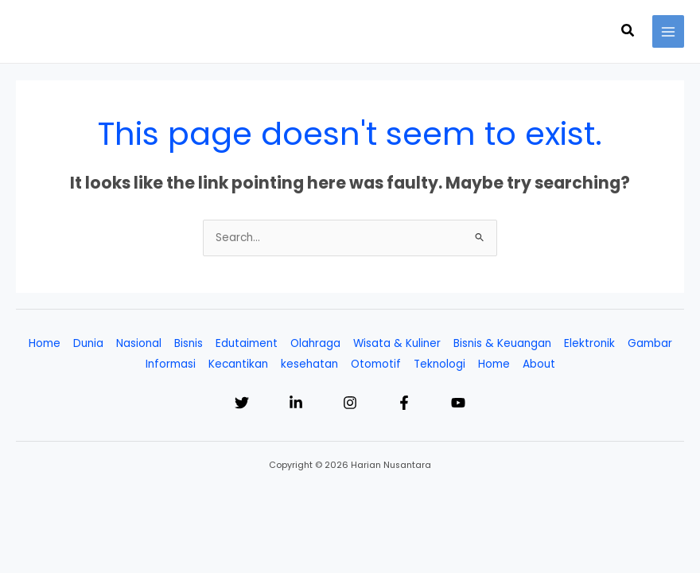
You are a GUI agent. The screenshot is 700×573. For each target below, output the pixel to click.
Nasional (138, 343)
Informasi (171, 364)
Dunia (88, 343)
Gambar (650, 343)
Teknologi (439, 364)
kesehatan (309, 364)
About (539, 364)
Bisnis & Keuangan (502, 343)
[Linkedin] (296, 403)
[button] (628, 32)
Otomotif (376, 364)
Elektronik (589, 343)
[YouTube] (458, 403)
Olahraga (315, 343)
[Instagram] (350, 403)
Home (44, 343)
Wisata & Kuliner (397, 343)
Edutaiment (247, 343)
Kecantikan (238, 364)
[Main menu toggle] (668, 31)
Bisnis (188, 343)
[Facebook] (404, 403)
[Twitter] (242, 403)
